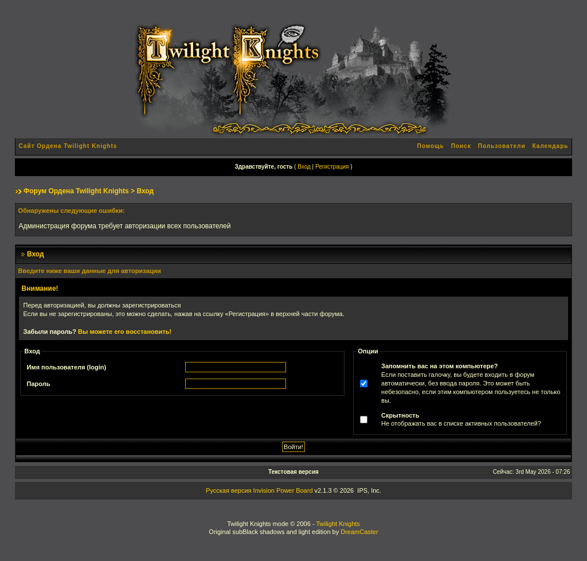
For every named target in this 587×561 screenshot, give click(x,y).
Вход (304, 166)
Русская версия (228, 490)
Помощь (430, 146)
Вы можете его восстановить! (124, 331)
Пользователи (502, 146)
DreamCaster (359, 531)
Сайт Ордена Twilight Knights (68, 146)
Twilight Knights (337, 523)
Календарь (551, 146)
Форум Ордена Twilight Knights (76, 191)
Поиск (461, 146)
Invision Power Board (283, 490)
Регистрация (332, 166)
